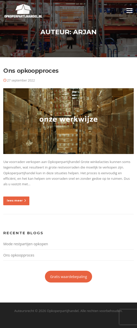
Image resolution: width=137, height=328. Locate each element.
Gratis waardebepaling (68, 276)
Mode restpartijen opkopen (25, 244)
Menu (129, 10)
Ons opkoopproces (30, 70)
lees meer (16, 200)
